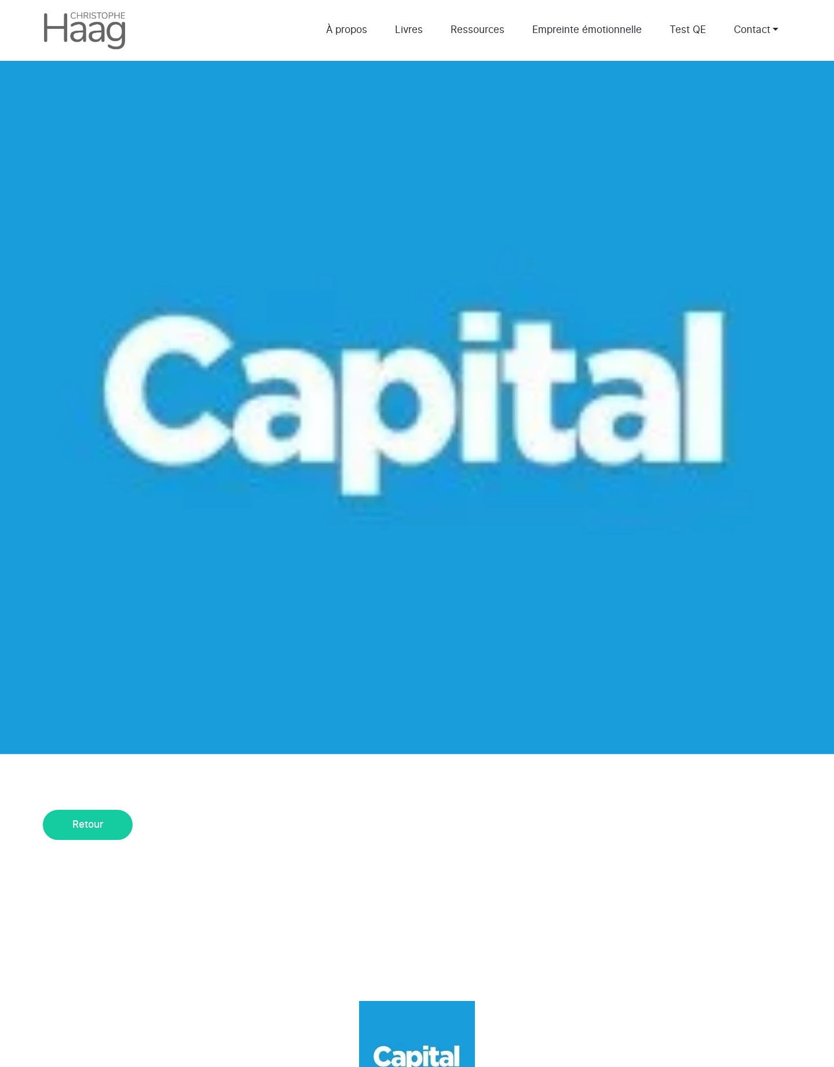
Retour (88, 825)
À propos (346, 30)
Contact (752, 30)
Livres (409, 30)
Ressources (477, 30)
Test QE (688, 30)
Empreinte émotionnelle (587, 30)
